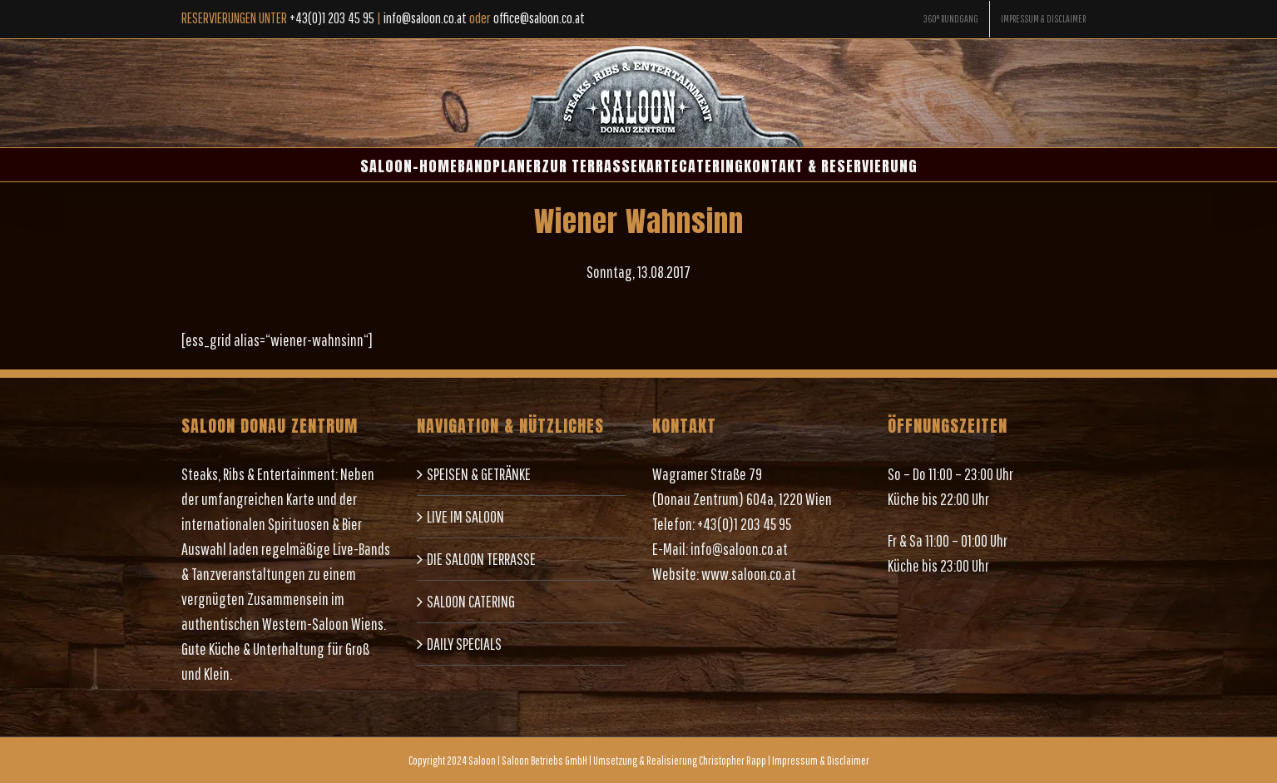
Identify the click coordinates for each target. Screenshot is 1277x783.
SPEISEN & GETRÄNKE (479, 473)
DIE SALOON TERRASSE (481, 558)
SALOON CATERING (471, 601)
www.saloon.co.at (748, 573)
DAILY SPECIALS (464, 643)
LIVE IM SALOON (465, 516)
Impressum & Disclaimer (820, 760)
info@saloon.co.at (739, 548)
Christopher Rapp (732, 760)
